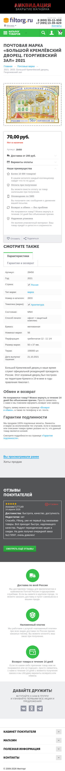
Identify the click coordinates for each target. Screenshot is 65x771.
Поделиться (31, 238)
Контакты (57, 25)
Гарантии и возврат (20, 263)
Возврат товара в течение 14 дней (32, 661)
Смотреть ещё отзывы (19, 549)
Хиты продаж (12, 461)
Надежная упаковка (22, 218)
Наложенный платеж (32, 624)
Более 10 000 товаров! (23, 173)
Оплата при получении (24, 185)
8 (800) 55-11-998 (50, 20)
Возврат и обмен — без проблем (29, 207)
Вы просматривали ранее (21, 456)
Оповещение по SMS (22, 196)
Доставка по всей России (32, 585)
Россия (34, 285)
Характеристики (18, 256)
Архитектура (37, 304)
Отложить (15, 239)
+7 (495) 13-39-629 (49, 23)
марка (31, 292)
